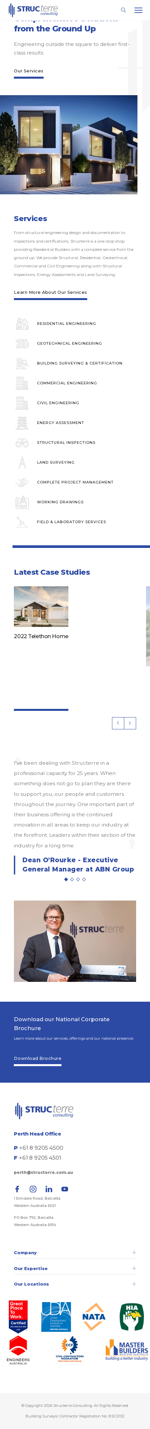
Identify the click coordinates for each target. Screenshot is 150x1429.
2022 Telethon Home (41, 636)
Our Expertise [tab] (75, 1269)
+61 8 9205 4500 (41, 1147)
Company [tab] (75, 1253)
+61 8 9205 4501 (40, 1157)
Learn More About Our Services (50, 292)
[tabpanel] (75, 816)
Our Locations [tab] (75, 1284)
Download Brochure (37, 1058)
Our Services (28, 70)
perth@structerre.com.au (43, 1172)
